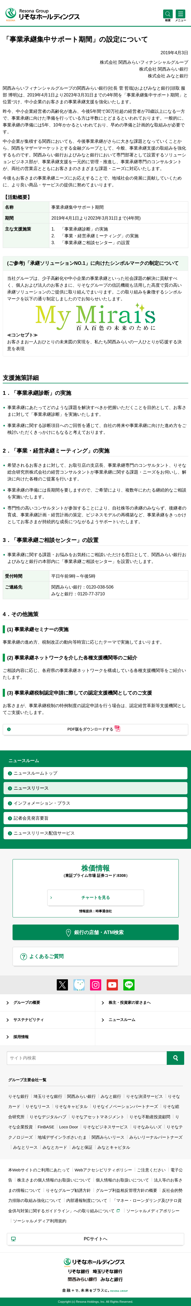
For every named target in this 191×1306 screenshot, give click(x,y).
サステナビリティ (28, 1019)
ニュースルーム (122, 1019)
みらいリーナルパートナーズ (156, 1137)
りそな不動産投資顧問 (149, 1116)
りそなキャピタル (71, 1106)
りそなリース (37, 1106)
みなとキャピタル (113, 1147)
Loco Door (68, 1127)
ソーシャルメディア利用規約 (39, 1221)
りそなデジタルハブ (47, 1116)
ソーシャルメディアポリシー (153, 1210)
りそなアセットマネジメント (97, 1116)
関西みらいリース (108, 1137)
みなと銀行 (111, 1096)
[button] (168, 20)
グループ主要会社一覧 (27, 1080)
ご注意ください (151, 1170)
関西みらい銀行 (81, 1096)
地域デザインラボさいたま (62, 1137)
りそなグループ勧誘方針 (68, 1190)
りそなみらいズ (147, 1127)
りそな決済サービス (144, 1096)
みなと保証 (82, 1147)
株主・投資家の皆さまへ (130, 1002)
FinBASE (46, 1127)
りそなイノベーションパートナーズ (125, 1106)
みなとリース (25, 1147)
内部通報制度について (86, 1200)
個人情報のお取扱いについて (122, 1180)
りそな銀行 (18, 1096)
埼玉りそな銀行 (48, 1096)
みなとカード (55, 1147)
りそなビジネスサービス (105, 1127)
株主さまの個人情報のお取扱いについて (54, 1180)
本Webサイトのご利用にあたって (39, 1170)
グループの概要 (26, 1002)
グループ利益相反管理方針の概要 (126, 1190)
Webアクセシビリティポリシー (103, 1170)
